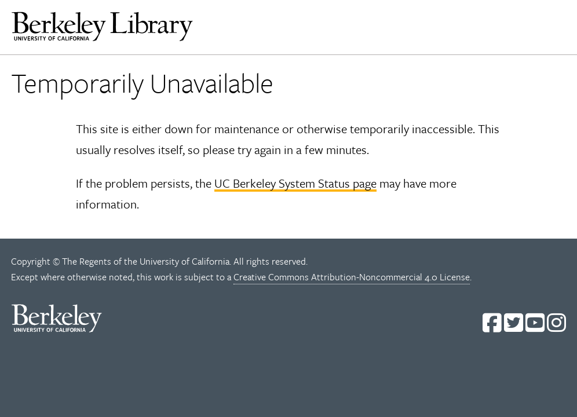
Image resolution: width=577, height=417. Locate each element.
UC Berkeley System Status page (295, 183)
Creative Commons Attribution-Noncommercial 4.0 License (351, 277)
